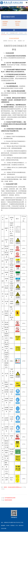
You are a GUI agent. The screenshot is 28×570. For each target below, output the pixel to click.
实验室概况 (5, 21)
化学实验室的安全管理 (10, 497)
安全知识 (5, 25)
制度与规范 (17, 21)
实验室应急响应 (8, 500)
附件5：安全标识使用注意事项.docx (12, 487)
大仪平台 (17, 23)
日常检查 (5, 23)
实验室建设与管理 (13, 33)
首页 (7, 33)
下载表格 (17, 25)
